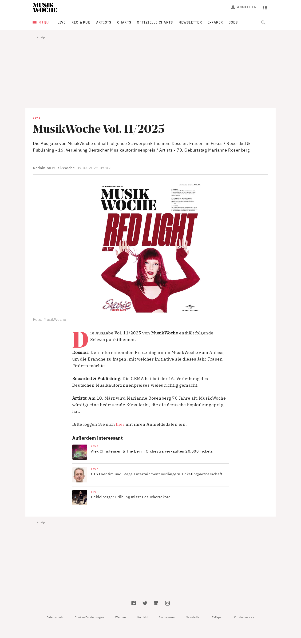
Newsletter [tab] (190, 22)
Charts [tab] (124, 22)
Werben (120, 617)
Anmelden (244, 7)
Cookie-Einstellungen (89, 617)
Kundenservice (244, 617)
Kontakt (142, 617)
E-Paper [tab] (215, 22)
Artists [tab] (103, 22)
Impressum (167, 617)
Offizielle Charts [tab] (155, 22)
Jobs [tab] (233, 22)
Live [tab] (62, 22)
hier (120, 424)
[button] (150, 248)
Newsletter (193, 617)
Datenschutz (55, 617)
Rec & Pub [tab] (81, 22)
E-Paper (217, 617)
